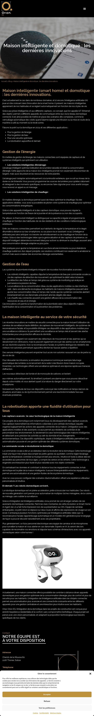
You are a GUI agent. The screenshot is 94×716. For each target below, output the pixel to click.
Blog (10, 81)
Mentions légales (55, 713)
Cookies (35, 713)
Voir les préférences (47, 708)
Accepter (47, 694)
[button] (90, 673)
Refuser (47, 701)
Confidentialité (44, 713)
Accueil (4, 81)
